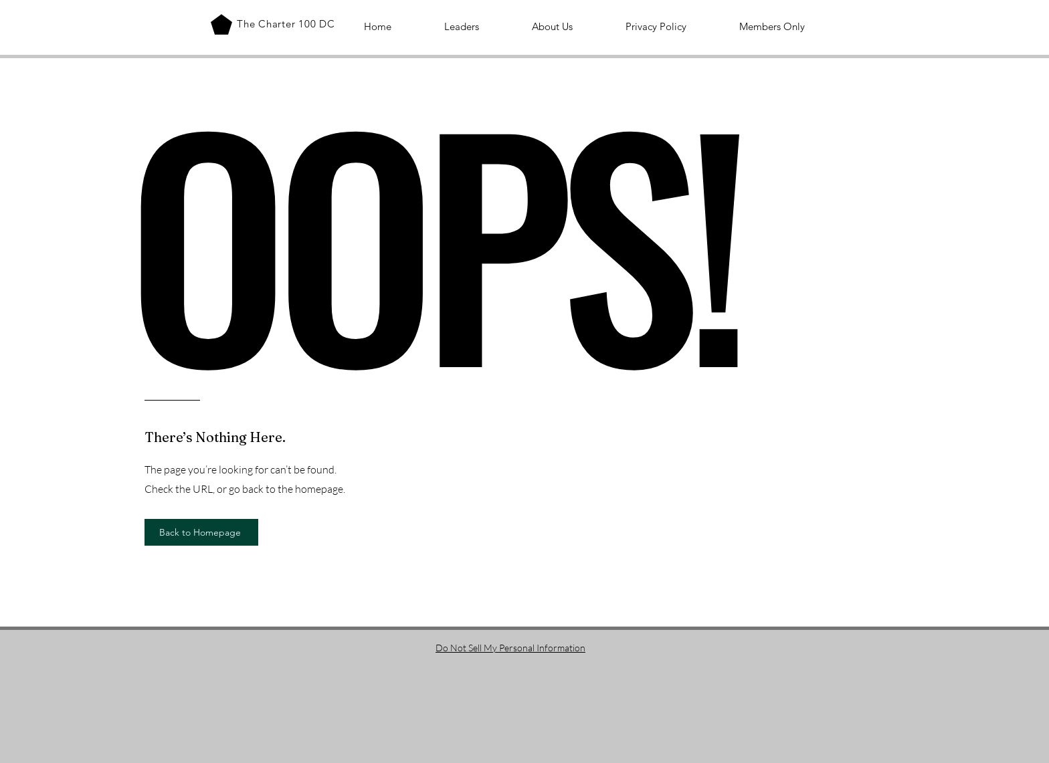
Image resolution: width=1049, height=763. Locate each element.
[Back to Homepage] (201, 532)
